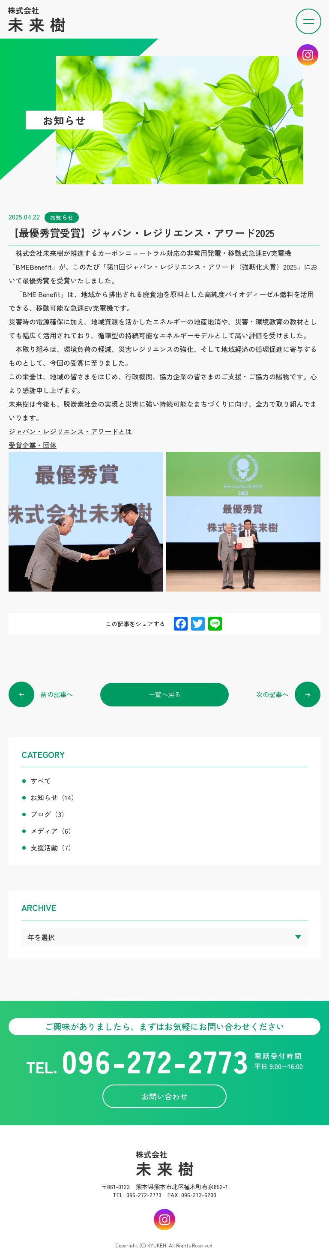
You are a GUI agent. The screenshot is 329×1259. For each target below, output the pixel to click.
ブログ (49, 814)
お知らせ (54, 797)
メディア (52, 831)
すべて (40, 780)
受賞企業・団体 (33, 445)
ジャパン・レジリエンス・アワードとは (70, 431)
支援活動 (52, 847)
